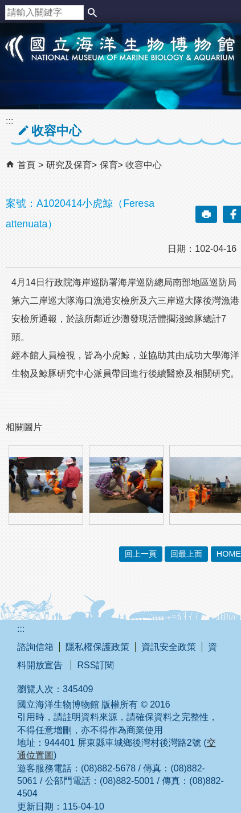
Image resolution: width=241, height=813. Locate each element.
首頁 (26, 165)
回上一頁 (141, 553)
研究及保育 (69, 165)
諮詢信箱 (35, 647)
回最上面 (186, 553)
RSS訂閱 (95, 665)
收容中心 (143, 165)
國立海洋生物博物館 (120, 60)
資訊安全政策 (168, 647)
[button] (92, 12)
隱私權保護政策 (97, 647)
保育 (109, 165)
